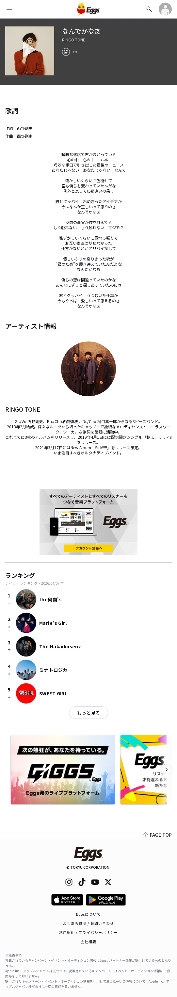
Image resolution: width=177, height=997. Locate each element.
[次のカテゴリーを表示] (166, 769)
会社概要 (88, 941)
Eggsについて (88, 914)
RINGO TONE (73, 39)
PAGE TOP (157, 834)
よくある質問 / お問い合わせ (88, 923)
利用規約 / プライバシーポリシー (88, 932)
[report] (75, 52)
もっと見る (88, 712)
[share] (66, 52)
